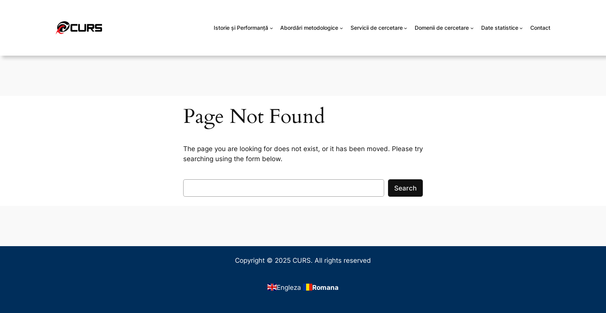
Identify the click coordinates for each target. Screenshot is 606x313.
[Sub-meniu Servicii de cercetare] (405, 28)
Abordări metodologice (309, 27)
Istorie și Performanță (241, 27)
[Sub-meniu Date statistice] (521, 28)
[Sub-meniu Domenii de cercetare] (472, 28)
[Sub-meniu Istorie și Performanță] (271, 28)
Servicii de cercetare (377, 27)
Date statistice (499, 27)
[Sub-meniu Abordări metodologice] (341, 28)
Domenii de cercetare (442, 27)
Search (405, 188)
